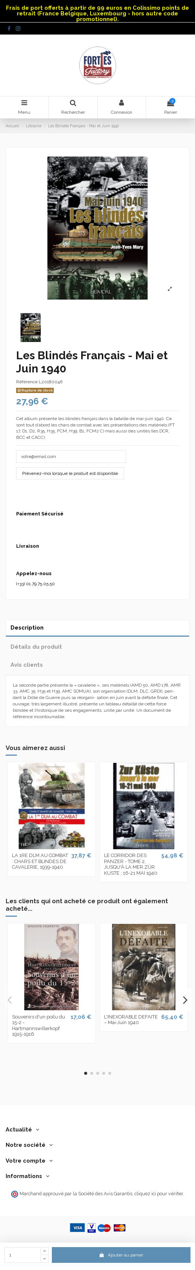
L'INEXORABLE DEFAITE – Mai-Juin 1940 (131, 1020)
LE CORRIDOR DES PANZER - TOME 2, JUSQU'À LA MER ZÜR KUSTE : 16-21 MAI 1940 (130, 864)
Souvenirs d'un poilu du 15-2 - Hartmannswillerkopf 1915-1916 (38, 1025)
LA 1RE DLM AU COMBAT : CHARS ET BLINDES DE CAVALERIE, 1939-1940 (40, 861)
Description (27, 627)
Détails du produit (36, 646)
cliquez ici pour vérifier (159, 1193)
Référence (27, 381)
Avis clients (27, 664)
